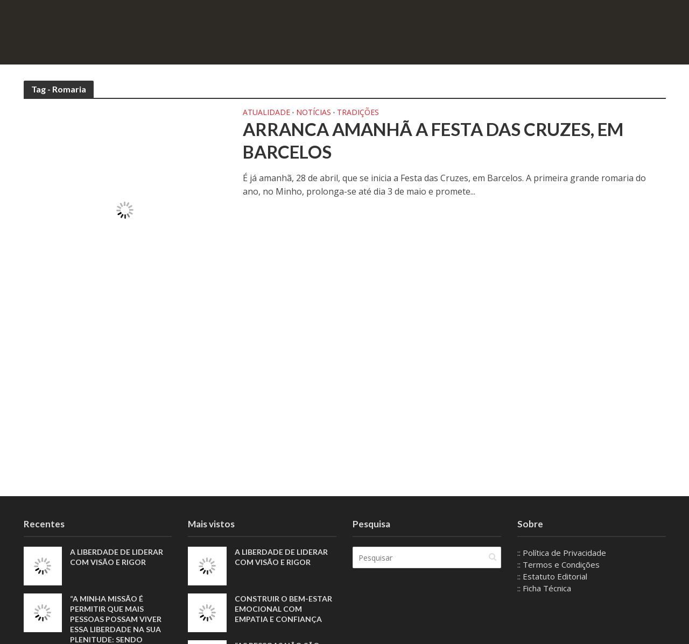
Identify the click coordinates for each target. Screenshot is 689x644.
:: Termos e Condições (558, 564)
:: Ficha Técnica (544, 588)
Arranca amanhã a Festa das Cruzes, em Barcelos (433, 140)
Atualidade (266, 113)
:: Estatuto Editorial (552, 576)
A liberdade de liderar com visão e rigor (116, 557)
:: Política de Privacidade (561, 552)
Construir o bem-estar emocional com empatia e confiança (283, 609)
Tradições (358, 113)
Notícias (313, 113)
